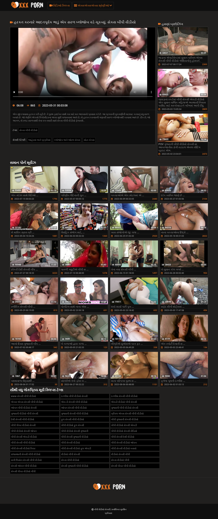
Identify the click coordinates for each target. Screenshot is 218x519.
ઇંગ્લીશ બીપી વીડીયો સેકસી (74, 396)
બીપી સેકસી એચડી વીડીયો (24, 436)
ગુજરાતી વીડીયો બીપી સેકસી (24, 413)
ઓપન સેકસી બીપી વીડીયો (74, 407)
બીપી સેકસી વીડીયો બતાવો (124, 448)
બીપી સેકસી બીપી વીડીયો (23, 442)
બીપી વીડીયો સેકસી (102, 509)
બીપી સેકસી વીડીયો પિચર (23, 448)
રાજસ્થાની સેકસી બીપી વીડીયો (25, 454)
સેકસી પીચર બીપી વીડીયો (123, 465)
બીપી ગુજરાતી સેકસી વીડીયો (124, 419)
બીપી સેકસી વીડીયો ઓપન (124, 442)
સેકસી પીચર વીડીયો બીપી (23, 471)
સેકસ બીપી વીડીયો (28, 130)
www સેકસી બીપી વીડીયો (23, 396)
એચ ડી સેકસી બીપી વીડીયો (74, 402)
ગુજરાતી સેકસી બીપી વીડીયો (74, 413)
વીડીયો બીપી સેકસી (70, 454)
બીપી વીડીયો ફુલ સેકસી (72, 425)
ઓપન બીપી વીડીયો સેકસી (24, 407)
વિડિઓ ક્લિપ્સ (59, 5)
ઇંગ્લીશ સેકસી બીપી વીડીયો (124, 396)
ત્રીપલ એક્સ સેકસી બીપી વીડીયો (127, 413)
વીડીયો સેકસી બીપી (120, 454)
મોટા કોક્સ (89, 140)
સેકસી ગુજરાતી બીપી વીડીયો (74, 465)
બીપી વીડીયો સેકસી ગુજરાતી (74, 431)
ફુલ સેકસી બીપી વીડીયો (72, 419)
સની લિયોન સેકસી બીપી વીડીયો (26, 460)
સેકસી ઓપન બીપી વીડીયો (24, 465)
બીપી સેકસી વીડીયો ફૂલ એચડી (76, 448)
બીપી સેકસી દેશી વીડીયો (122, 436)
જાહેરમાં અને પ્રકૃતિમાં (39, 140)
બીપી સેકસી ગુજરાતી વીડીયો (74, 436)
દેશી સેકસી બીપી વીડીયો (22, 419)
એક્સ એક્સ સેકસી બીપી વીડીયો (27, 402)
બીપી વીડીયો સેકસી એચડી (124, 425)
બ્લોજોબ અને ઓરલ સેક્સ (67, 140)
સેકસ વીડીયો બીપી (120, 460)
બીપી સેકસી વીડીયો (70, 442)
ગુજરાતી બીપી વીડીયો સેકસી (124, 407)
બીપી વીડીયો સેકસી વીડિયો (124, 431)
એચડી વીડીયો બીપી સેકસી (124, 402)
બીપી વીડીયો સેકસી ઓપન (24, 431)
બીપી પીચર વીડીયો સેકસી (23, 425)
